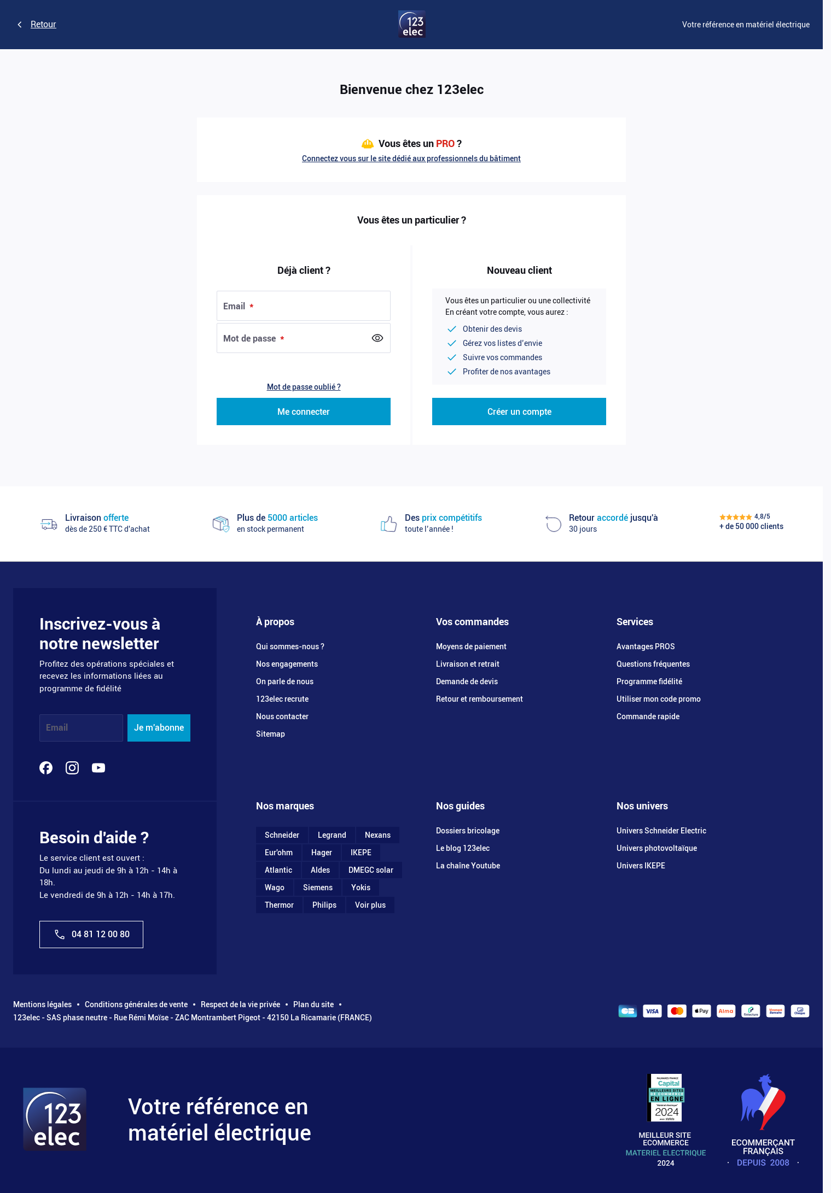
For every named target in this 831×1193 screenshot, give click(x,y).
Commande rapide (648, 716)
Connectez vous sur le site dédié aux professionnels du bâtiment (411, 158)
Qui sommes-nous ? (290, 646)
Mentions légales (42, 1004)
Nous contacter (282, 716)
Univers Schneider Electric (661, 830)
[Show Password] (377, 338)
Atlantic (278, 870)
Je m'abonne (159, 727)
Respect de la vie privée (240, 1004)
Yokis (360, 887)
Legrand (332, 835)
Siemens (318, 887)
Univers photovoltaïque (657, 848)
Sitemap (270, 734)
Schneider (282, 835)
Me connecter (303, 412)
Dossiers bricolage (467, 830)
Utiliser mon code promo (659, 699)
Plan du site (313, 1004)
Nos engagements (287, 664)
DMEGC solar (370, 870)
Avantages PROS (646, 646)
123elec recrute (282, 699)
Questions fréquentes (653, 664)
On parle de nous (284, 681)
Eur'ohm (279, 852)
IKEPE (361, 852)
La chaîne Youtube (468, 865)
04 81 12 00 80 (91, 934)
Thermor (279, 905)
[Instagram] (72, 767)
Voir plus (370, 905)
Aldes (320, 870)
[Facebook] (46, 767)
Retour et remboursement (479, 699)
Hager (321, 852)
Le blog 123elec (463, 848)
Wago (274, 887)
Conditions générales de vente (136, 1004)
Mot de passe (250, 338)
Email (235, 306)
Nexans (378, 835)
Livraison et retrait (467, 664)
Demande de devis (467, 681)
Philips (324, 905)
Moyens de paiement (471, 646)
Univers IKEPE (641, 865)
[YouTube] (98, 767)
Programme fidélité (649, 681)
